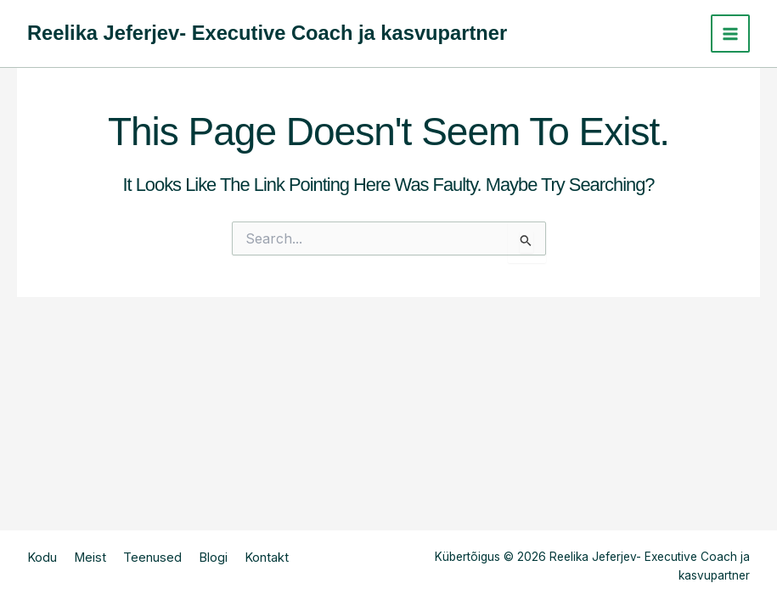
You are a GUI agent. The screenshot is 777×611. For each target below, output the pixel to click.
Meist (90, 557)
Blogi (213, 557)
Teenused (152, 557)
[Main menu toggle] (730, 33)
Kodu (42, 557)
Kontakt (267, 557)
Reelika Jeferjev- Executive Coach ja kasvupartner (267, 33)
